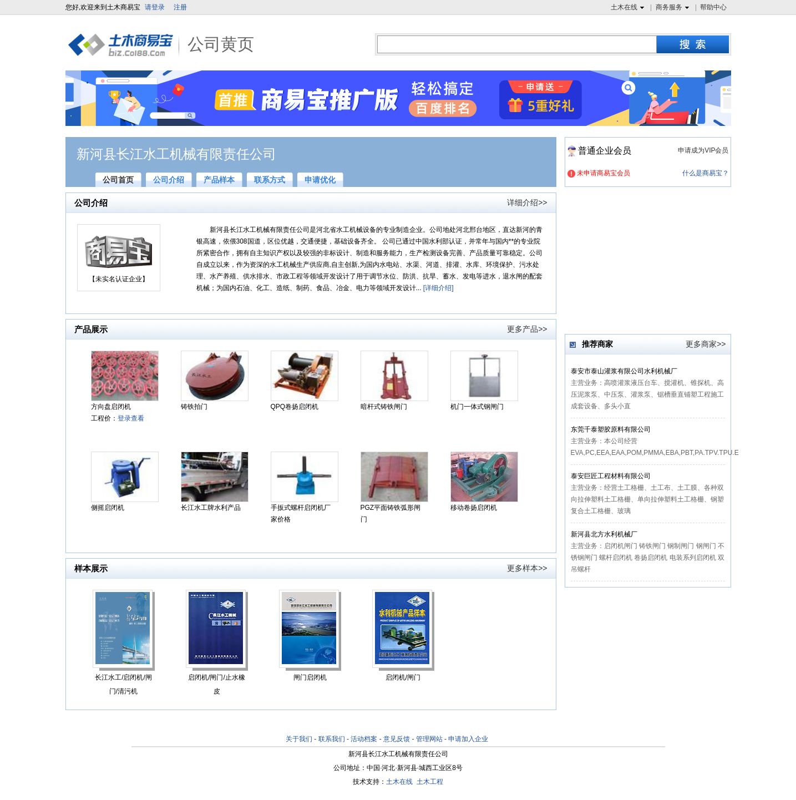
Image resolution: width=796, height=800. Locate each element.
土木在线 (629, 7)
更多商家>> (706, 344)
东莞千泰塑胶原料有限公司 (611, 429)
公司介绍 (168, 179)
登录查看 (131, 418)
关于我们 (299, 739)
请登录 (155, 7)
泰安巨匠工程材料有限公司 (611, 476)
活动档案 (364, 739)
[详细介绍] (438, 288)
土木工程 (430, 782)
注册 (180, 7)
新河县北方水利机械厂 (604, 534)
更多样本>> (527, 568)
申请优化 (320, 179)
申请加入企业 (468, 739)
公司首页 (118, 179)
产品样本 (219, 179)
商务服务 (674, 7)
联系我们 (331, 739)
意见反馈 (396, 739)
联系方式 (269, 179)
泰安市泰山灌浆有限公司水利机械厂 (624, 371)
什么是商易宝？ (705, 173)
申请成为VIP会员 (703, 150)
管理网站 (429, 739)
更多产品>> (527, 329)
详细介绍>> (527, 202)
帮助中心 (713, 7)
